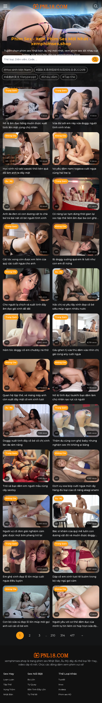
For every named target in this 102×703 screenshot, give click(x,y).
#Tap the (68, 77)
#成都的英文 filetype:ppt (20, 77)
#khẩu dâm (49, 77)
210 (53, 635)
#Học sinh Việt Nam (17, 69)
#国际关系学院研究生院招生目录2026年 (61, 69)
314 (62, 635)
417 (72, 635)
